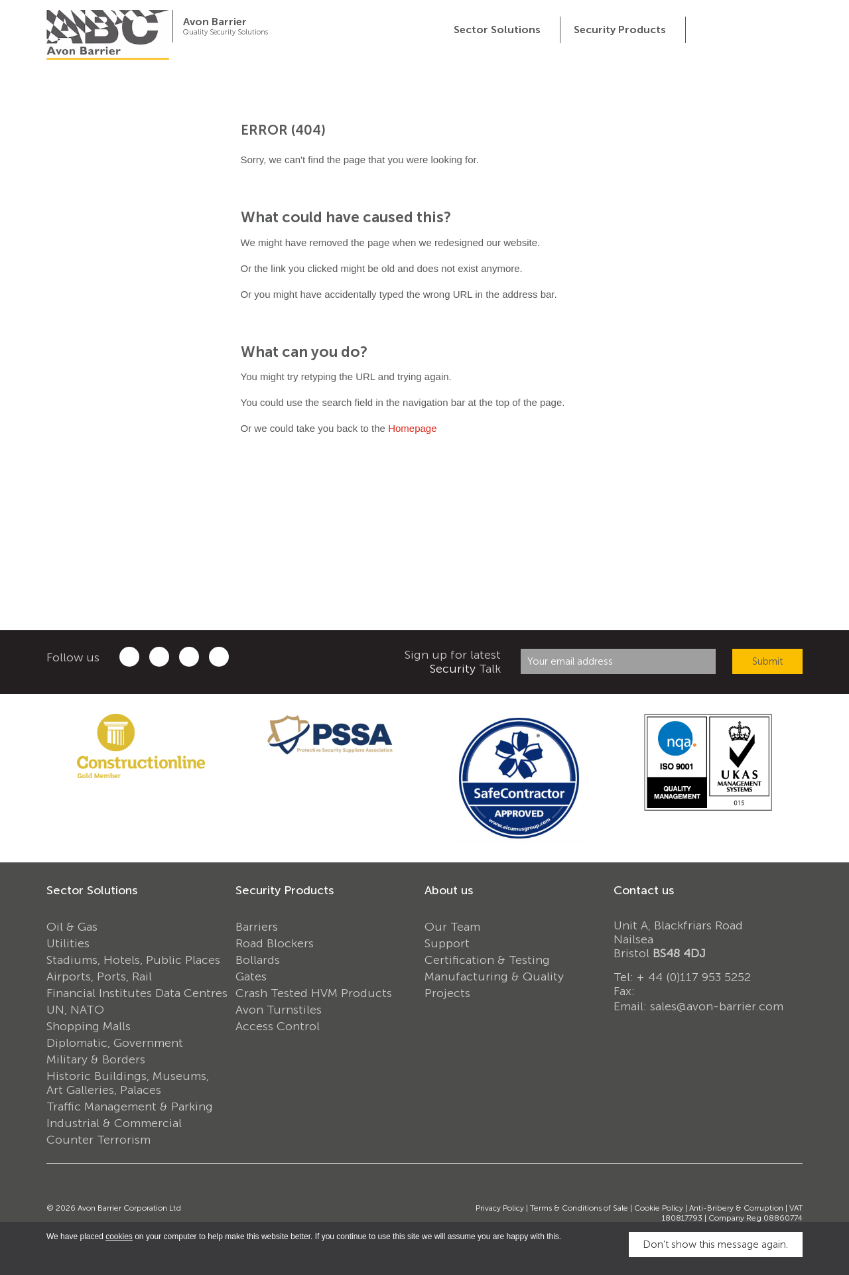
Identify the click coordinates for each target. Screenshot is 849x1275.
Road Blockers (274, 943)
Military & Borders (95, 1059)
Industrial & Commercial (114, 1123)
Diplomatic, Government (114, 1043)
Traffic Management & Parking (129, 1106)
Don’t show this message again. (715, 1244)
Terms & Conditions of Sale (579, 1208)
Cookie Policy (658, 1208)
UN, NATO (75, 1009)
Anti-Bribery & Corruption (736, 1208)
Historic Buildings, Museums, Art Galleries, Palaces (127, 1083)
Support (447, 943)
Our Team (452, 926)
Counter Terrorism (98, 1139)
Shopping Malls (88, 1026)
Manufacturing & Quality (494, 976)
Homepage (412, 428)
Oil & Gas (72, 926)
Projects (447, 993)
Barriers (256, 926)
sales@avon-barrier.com (716, 1006)
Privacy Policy (500, 1208)
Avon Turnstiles (278, 1009)
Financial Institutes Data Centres (137, 993)
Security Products (284, 890)
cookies (119, 1236)
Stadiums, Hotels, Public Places (133, 960)
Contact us (644, 890)
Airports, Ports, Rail (99, 976)
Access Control (277, 1026)
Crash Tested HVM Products (313, 993)
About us (448, 890)
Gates (251, 976)
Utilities (68, 943)
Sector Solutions (91, 890)
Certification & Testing (487, 960)
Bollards (257, 960)
